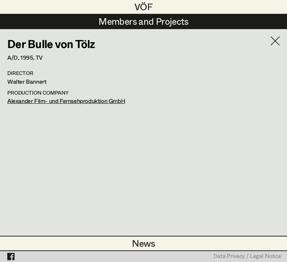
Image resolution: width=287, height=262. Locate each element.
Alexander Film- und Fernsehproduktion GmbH (66, 100)
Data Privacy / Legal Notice (247, 256)
